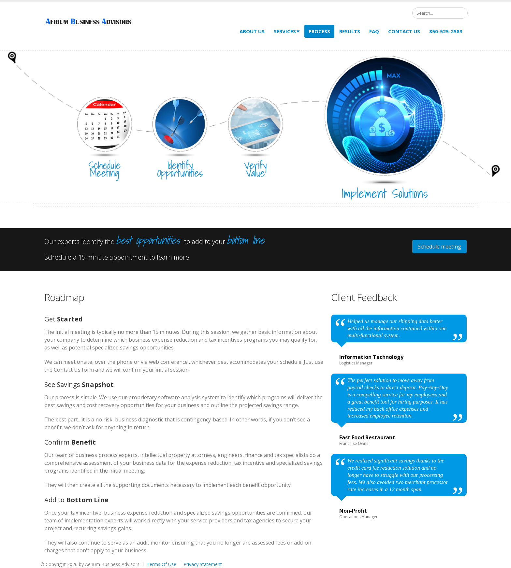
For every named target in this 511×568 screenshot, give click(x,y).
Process (319, 31)
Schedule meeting (439, 246)
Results (349, 31)
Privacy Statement (202, 564)
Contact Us (404, 31)
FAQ (374, 31)
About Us (252, 31)
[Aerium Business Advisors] (90, 22)
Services (286, 31)
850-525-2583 (445, 31)
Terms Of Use (161, 564)
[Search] (440, 13)
